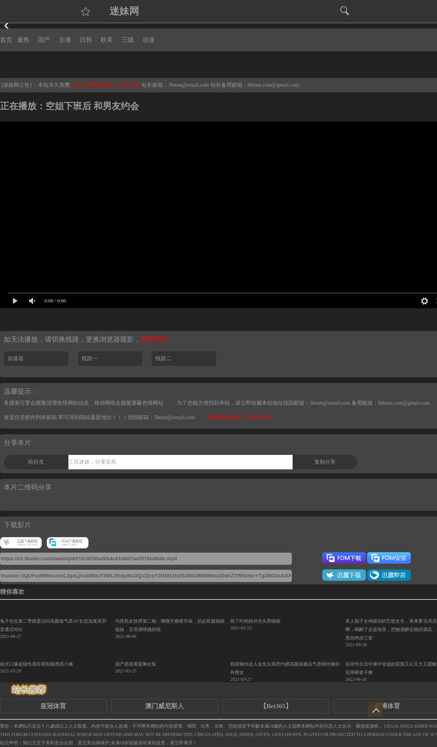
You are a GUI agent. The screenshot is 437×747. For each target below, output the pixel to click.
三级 (128, 40)
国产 (44, 40)
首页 (6, 40)
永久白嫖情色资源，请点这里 (106, 85)
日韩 (86, 40)
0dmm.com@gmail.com (273, 85)
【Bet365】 (275, 706)
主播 (65, 40)
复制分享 (325, 462)
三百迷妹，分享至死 (92, 462)
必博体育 (387, 706)
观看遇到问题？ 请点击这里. (241, 417)
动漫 (148, 40)
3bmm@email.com (188, 85)
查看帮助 (154, 339)
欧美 (107, 40)
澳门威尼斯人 (164, 706)
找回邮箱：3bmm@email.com (161, 417)
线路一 (90, 358)
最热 (23, 40)
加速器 (16, 358)
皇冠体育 (53, 706)
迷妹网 (124, 11)
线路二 (163, 358)
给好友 (36, 462)
